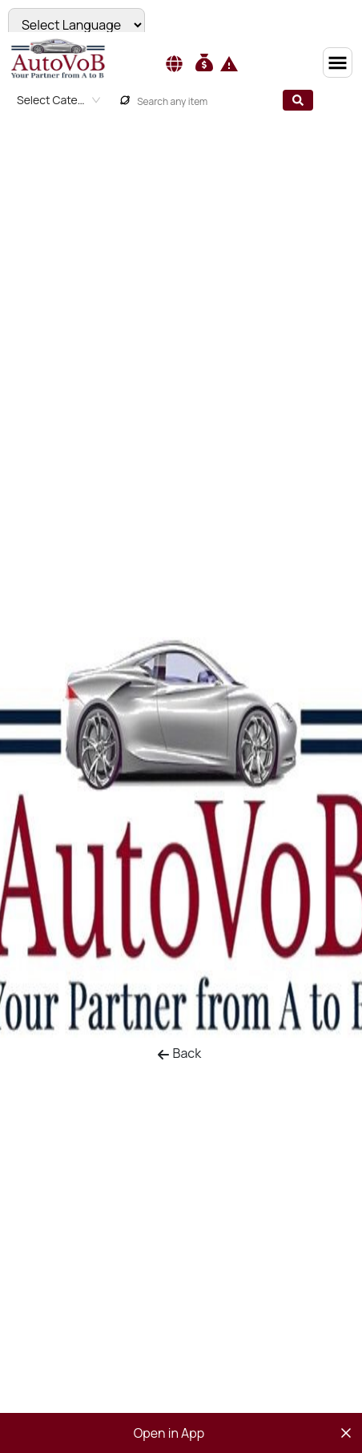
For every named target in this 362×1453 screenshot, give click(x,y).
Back (179, 1053)
